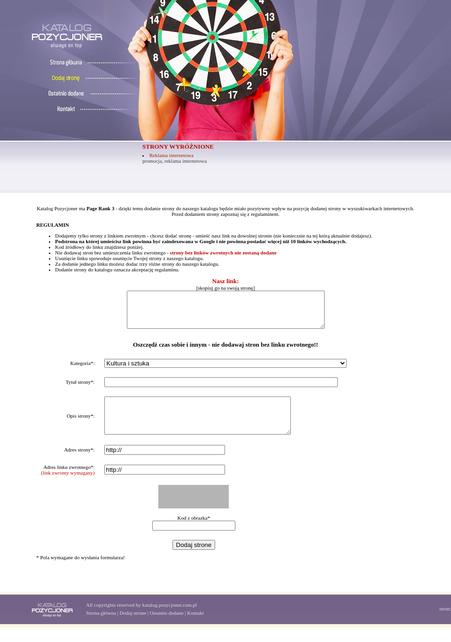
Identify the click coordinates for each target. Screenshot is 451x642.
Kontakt (195, 627)
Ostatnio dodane (167, 627)
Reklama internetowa (171, 155)
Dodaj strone (133, 627)
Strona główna (101, 627)
